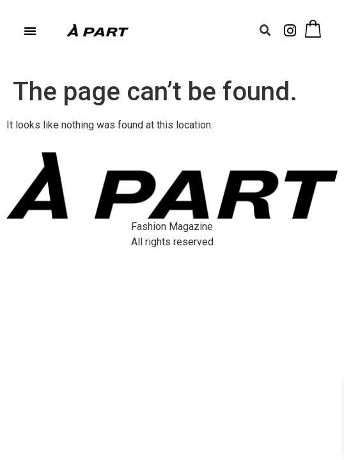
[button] (30, 30)
